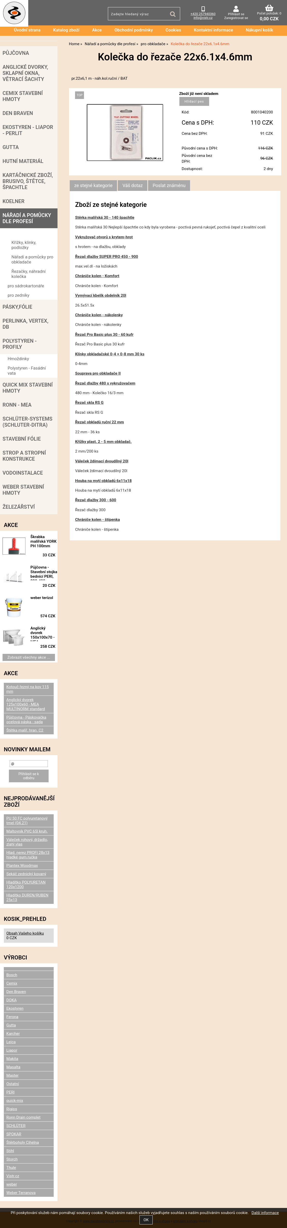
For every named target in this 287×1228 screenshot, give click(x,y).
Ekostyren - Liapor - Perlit (28, 130)
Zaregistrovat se (236, 18)
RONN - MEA (17, 405)
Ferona (12, 1017)
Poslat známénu (169, 185)
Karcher (13, 1033)
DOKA (11, 1000)
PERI (10, 1092)
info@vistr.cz (203, 18)
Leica (11, 1042)
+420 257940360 (203, 14)
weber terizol (42, 597)
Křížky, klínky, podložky (23, 245)
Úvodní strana (27, 29)
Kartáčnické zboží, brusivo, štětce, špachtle (28, 181)
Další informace (265, 1212)
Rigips (11, 1109)
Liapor (11, 1050)
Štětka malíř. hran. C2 (24, 730)
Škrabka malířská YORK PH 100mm (44, 541)
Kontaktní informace (213, 29)
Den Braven (18, 113)
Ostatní (12, 1084)
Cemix (11, 983)
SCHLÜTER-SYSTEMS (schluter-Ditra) (27, 422)
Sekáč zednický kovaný (26, 874)
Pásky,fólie (17, 307)
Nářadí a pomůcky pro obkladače (32, 259)
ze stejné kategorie (93, 185)
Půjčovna (16, 53)
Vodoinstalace (23, 473)
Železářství (19, 507)
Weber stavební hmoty (23, 490)
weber (11, 1184)
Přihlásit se (236, 14)
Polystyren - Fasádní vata (27, 371)
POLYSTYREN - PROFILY (20, 344)
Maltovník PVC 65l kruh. (27, 831)
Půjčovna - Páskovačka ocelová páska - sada (26, 719)
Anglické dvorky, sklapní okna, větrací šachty (25, 73)
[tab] (93, 185)
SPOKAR (13, 1134)
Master (12, 1075)
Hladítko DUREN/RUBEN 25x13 (27, 897)
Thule (11, 1167)
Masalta (13, 1067)
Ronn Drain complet (23, 1117)
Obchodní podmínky (133, 29)
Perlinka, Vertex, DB (25, 324)
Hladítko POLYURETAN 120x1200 (26, 884)
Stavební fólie (22, 439)
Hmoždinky (18, 358)
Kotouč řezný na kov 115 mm (27, 689)
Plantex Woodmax (22, 865)
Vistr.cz (12, 1176)
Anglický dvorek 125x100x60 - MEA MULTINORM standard (25, 704)
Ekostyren (14, 1008)
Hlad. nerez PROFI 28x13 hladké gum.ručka (27, 854)
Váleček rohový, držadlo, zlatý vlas (27, 842)
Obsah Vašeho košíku (25, 933)
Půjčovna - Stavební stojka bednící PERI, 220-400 (44, 572)
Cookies (173, 29)
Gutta (11, 147)
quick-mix (14, 1100)
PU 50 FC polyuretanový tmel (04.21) (27, 820)
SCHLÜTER (15, 1125)
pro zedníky (19, 295)
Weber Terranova (21, 1192)
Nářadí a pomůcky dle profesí (27, 218)
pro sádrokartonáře (26, 285)
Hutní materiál (23, 161)
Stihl (10, 1151)
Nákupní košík (259, 29)
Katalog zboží (66, 29)
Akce (97, 29)
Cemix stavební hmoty (23, 96)
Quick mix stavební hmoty (28, 388)
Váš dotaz (132, 185)
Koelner (13, 201)
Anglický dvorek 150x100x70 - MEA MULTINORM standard (43, 633)
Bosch (11, 975)
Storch (12, 1159)
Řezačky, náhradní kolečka (28, 274)
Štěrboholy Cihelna (22, 1142)
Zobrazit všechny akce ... (28, 657)
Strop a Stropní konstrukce (24, 456)
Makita (12, 1058)
